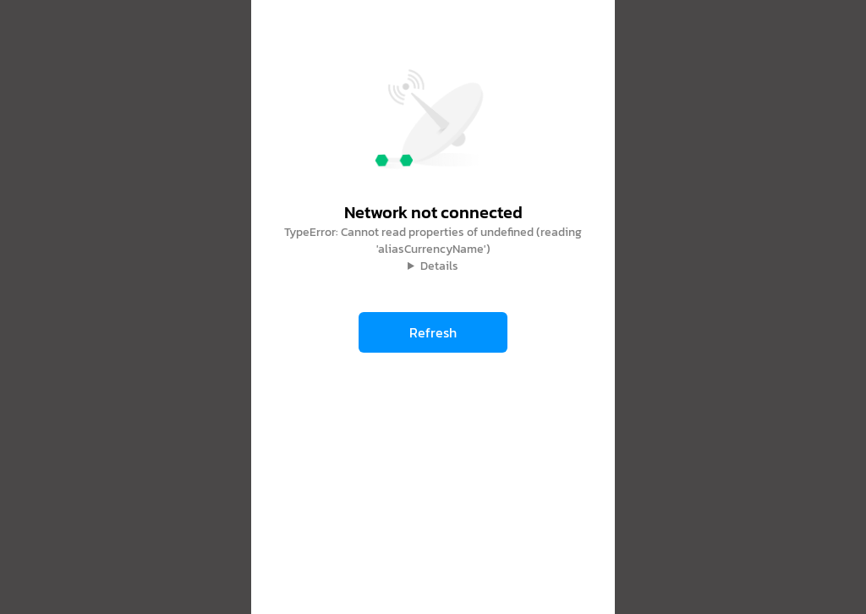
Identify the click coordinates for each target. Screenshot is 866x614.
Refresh (433, 332)
